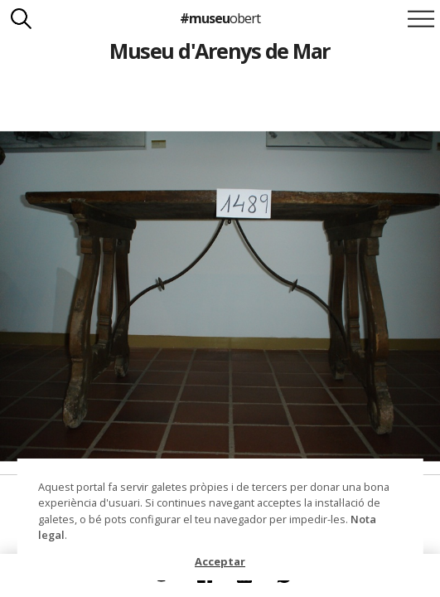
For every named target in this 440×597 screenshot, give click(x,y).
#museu (220, 18)
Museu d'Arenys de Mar (219, 50)
